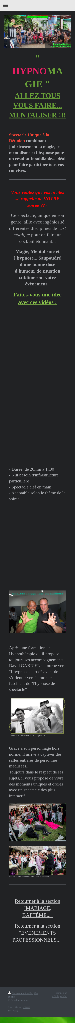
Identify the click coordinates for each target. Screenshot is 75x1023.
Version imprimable (20, 993)
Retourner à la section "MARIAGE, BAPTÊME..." (37, 908)
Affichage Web (59, 996)
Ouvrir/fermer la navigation (37, 5)
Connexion (61, 993)
